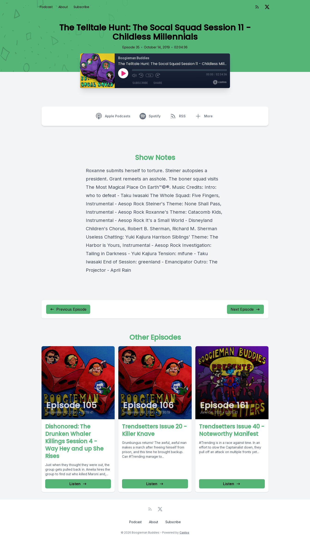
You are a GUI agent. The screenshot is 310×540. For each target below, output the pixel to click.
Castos (184, 532)
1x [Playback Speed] (149, 75)
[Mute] (134, 75)
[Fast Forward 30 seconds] (157, 75)
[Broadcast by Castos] (220, 82)
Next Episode (245, 309)
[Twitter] (267, 7)
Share (157, 83)
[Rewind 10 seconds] (141, 75)
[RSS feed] (257, 7)
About (63, 7)
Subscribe (81, 7)
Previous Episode (68, 309)
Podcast (46, 7)
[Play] (123, 73)
